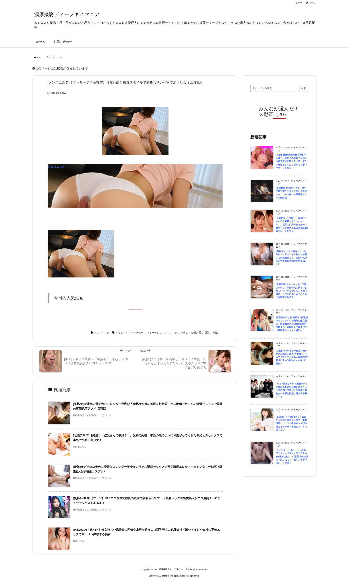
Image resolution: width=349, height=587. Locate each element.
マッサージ (153, 332)
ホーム (40, 57)
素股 (215, 332)
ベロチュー (137, 332)
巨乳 (207, 332)
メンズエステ (56, 57)
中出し (184, 332)
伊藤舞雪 (196, 332)
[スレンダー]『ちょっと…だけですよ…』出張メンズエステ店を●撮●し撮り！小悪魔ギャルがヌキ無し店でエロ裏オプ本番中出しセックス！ (292, 456)
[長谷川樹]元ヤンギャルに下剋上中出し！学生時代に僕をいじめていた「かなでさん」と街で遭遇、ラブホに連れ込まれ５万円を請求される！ (291, 290)
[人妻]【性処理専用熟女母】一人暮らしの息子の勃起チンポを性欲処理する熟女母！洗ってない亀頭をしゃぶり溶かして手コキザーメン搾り (291, 161)
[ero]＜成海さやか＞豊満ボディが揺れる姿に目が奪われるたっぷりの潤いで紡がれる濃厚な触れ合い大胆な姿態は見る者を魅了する (292, 390)
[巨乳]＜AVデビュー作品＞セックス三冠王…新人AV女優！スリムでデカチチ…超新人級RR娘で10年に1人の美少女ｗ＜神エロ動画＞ (292, 357)
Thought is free (192, 576)
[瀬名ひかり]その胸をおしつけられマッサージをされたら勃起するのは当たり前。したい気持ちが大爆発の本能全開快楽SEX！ (291, 257)
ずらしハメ (122, 332)
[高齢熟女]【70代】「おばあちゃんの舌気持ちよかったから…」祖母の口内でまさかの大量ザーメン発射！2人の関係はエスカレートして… (292, 224)
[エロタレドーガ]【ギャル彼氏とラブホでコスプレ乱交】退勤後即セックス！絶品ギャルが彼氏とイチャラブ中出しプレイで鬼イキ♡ (291, 423)
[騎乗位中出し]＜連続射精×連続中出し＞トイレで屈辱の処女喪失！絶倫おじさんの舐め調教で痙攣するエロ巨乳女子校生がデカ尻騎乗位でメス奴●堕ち (292, 324)
